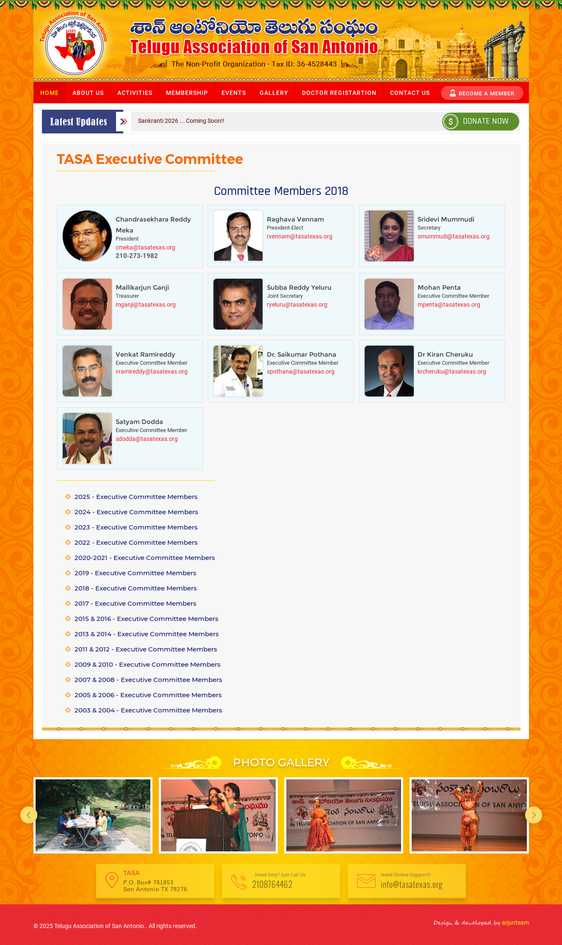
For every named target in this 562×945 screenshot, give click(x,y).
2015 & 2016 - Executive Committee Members (147, 619)
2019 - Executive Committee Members (136, 573)
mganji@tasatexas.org (146, 304)
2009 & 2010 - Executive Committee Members (148, 664)
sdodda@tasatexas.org (147, 438)
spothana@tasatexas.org (301, 371)
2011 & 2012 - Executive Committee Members (146, 649)
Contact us (410, 92)
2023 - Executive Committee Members (136, 527)
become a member (482, 92)
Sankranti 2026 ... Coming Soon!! (181, 120)
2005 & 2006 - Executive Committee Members (148, 695)
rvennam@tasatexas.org (299, 236)
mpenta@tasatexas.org (449, 304)
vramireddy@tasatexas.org (152, 371)
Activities (134, 92)
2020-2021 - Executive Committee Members (145, 558)
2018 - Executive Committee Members (136, 588)
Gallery (274, 92)
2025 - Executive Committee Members (136, 497)
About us (88, 92)
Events (233, 92)
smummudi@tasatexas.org (454, 236)
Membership (187, 92)
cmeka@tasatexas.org (145, 247)
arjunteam (515, 922)
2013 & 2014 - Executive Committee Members (147, 634)
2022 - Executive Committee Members (136, 542)
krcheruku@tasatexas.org (452, 371)
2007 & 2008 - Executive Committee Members (148, 680)
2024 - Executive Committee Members (136, 512)
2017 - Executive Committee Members (136, 603)
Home (49, 92)
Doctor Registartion (339, 92)
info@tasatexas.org (412, 884)
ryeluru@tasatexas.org (297, 304)
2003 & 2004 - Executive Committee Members (148, 710)
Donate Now (476, 121)
